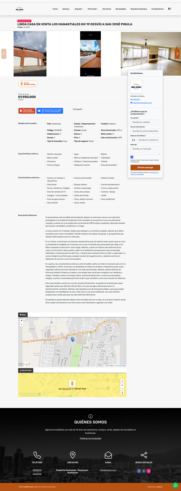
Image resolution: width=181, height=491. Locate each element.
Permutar (92, 9)
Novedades (121, 9)
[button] (85, 73)
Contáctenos (157, 9)
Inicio (55, 9)
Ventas (65, 9)
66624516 (37, 474)
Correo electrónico (138, 127)
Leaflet (107, 365)
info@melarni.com (108, 470)
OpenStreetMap (121, 365)
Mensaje (134, 145)
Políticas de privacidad (90, 438)
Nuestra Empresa (139, 9)
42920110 (136, 99)
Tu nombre (135, 118)
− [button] (21, 324)
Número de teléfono (138, 136)
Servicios (106, 9)
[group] (30, 53)
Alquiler (78, 9)
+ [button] (21, 321)
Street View (28, 84)
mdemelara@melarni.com (142, 103)
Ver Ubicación (65, 389)
